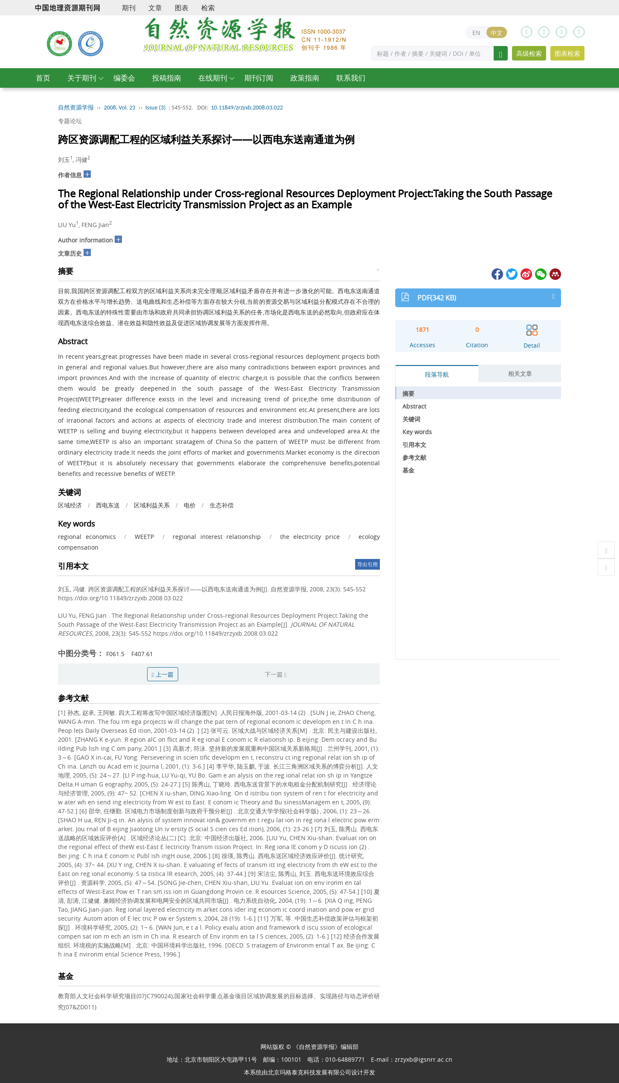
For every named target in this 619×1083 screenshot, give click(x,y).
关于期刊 (81, 78)
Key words (417, 432)
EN (476, 33)
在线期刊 (212, 78)
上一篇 (163, 674)
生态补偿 (222, 505)
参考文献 (414, 457)
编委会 (124, 78)
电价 (190, 505)
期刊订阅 (258, 78)
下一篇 (275, 674)
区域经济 (70, 505)
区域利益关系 (152, 505)
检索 (208, 7)
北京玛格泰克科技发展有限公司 (309, 1072)
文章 (155, 7)
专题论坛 (70, 121)
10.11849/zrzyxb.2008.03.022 (247, 107)
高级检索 (529, 53)
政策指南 (304, 78)
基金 (408, 470)
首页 (43, 78)
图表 (181, 7)
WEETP (144, 537)
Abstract (414, 406)
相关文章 (520, 373)
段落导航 (437, 374)
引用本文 (414, 445)
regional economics (87, 537)
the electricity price (310, 537)
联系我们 (350, 78)
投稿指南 (166, 78)
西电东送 (108, 505)
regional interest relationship (217, 537)
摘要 (408, 393)
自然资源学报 (76, 107)
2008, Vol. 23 (120, 107)
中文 (497, 33)
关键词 (411, 419)
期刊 (129, 7)
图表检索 (567, 53)
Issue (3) (155, 107)
